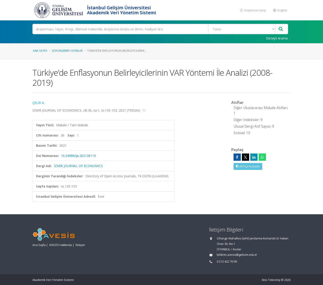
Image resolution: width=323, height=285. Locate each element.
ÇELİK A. (38, 102)
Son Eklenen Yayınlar (67, 50)
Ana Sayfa (40, 50)
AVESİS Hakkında (60, 245)
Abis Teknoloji (271, 280)
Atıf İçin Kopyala (248, 166)
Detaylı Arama (277, 38)
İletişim (80, 245)
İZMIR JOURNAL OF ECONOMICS (78, 166)
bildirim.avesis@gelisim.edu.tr (237, 255)
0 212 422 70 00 (227, 261)
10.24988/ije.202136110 (78, 155)
